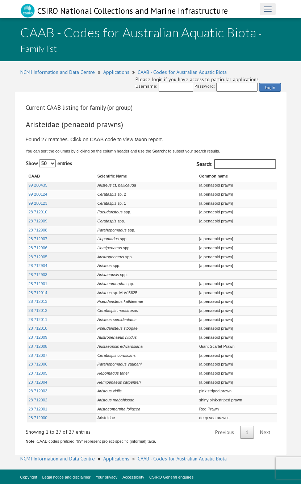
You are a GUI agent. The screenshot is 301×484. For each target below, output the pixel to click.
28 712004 (38, 382)
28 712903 (38, 274)
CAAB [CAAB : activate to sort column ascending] (34, 176)
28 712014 (38, 293)
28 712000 (38, 418)
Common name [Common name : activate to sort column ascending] (193, 176)
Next (265, 432)
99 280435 (38, 185)
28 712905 (38, 257)
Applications (116, 72)
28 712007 (38, 355)
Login (270, 87)
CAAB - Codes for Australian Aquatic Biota (182, 72)
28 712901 (38, 283)
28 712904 (38, 265)
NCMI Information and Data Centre (57, 72)
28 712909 (38, 221)
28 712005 (38, 373)
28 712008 (38, 346)
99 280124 (38, 194)
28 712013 (38, 301)
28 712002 (38, 400)
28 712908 (38, 230)
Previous (224, 432)
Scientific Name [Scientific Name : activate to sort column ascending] (90, 176)
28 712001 (38, 409)
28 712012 (38, 310)
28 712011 (38, 319)
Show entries (49, 163)
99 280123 (38, 203)
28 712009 (38, 337)
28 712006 (38, 364)
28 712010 (38, 328)
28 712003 (38, 391)
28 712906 (38, 248)
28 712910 (38, 212)
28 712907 (38, 239)
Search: (236, 164)
